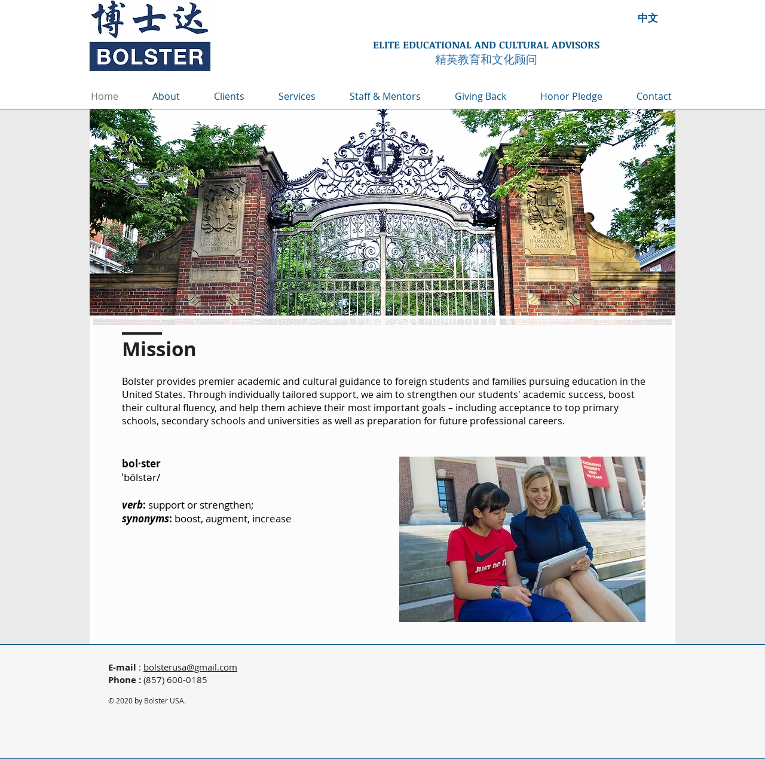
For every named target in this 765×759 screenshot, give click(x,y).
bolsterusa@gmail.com (190, 667)
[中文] (648, 17)
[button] (305, 96)
